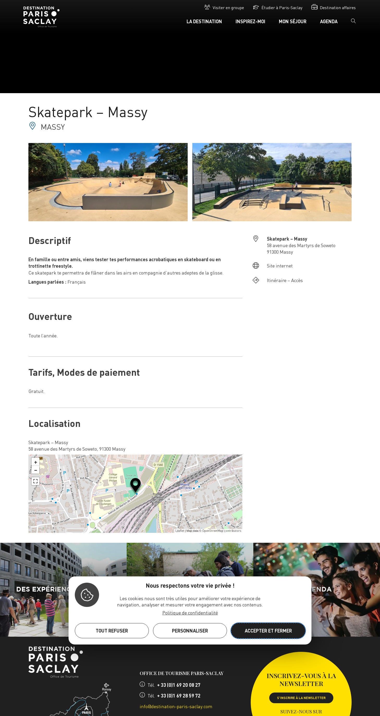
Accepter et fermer (268, 631)
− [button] (35, 469)
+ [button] (35, 461)
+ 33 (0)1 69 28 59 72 (178, 696)
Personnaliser (190, 631)
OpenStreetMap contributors (221, 531)
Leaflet (179, 531)
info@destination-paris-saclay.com (176, 706)
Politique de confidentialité (190, 613)
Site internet (280, 265)
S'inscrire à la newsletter (301, 698)
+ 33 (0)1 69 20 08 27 (178, 685)
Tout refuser (112, 631)
